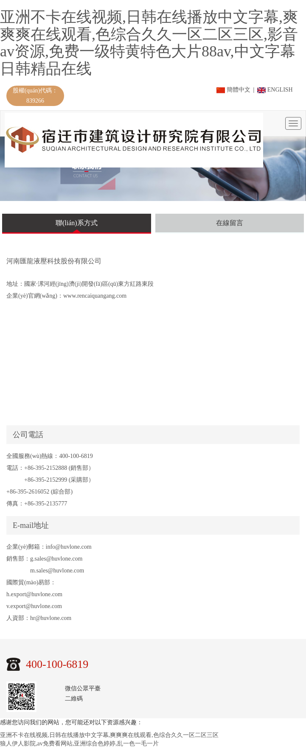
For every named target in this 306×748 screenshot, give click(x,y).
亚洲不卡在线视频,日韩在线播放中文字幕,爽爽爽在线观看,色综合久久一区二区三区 (109, 735)
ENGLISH (274, 90)
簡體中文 (234, 90)
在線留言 (229, 222)
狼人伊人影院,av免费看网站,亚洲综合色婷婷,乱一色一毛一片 (79, 743)
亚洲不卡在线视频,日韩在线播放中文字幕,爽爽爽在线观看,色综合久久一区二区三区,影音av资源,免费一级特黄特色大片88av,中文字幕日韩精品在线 (149, 42)
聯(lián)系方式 (77, 222)
